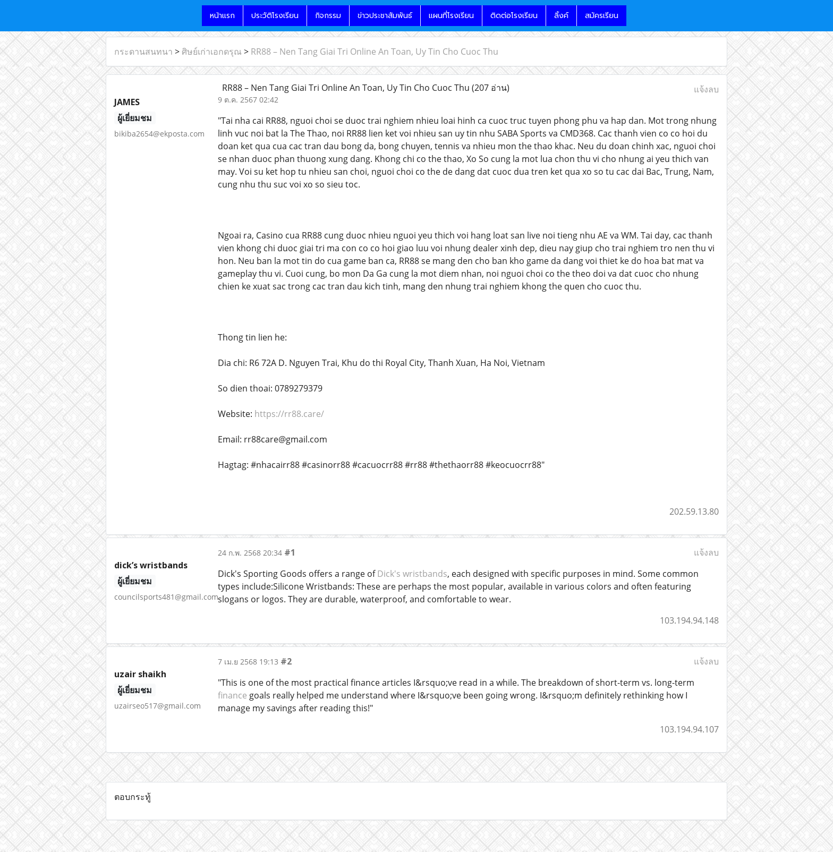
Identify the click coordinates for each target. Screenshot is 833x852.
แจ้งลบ (706, 89)
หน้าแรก (222, 15)
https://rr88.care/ (289, 414)
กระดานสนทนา (143, 51)
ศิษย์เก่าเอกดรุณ (212, 51)
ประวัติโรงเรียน (275, 15)
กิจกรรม (328, 15)
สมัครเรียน (601, 15)
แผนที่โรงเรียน (451, 15)
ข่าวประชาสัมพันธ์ (385, 15)
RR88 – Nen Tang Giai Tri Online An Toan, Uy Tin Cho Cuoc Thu (374, 51)
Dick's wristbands (412, 574)
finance (232, 695)
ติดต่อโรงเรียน (514, 15)
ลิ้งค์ (561, 15)
